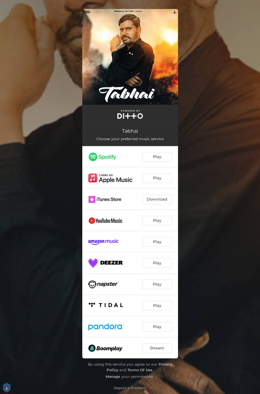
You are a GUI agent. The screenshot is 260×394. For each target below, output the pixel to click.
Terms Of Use (140, 370)
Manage (113, 376)
